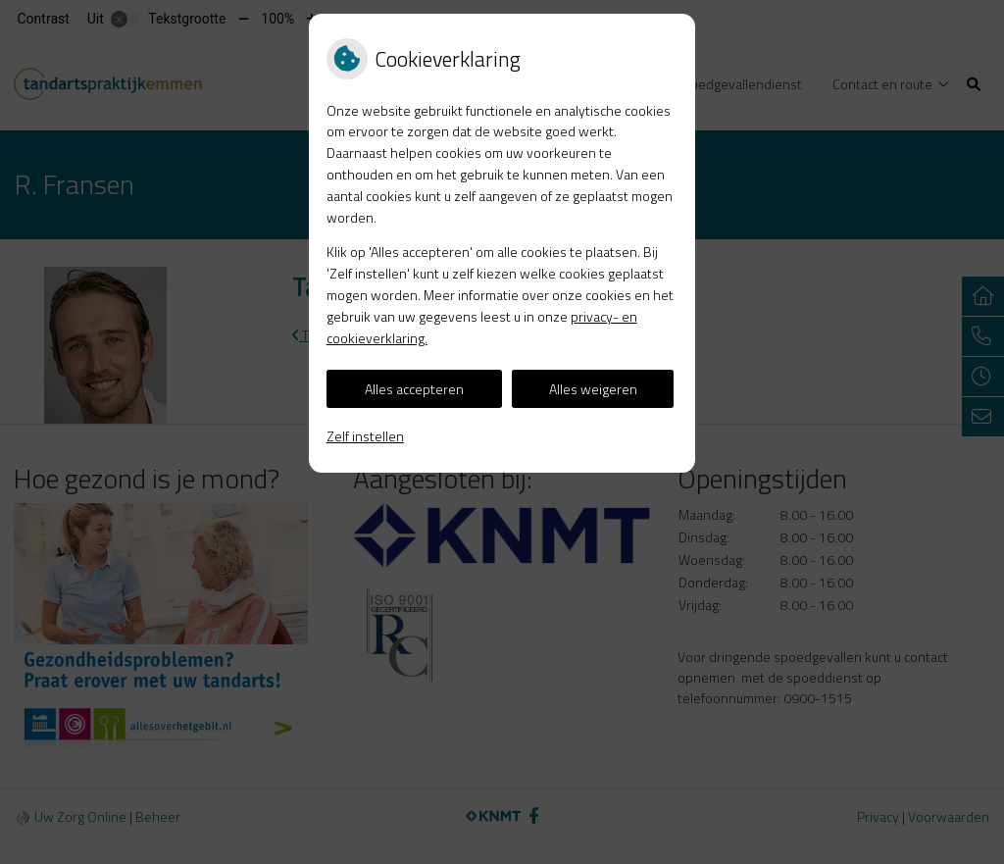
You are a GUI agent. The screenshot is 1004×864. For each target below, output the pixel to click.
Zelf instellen (365, 436)
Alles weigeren (593, 389)
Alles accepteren (414, 389)
